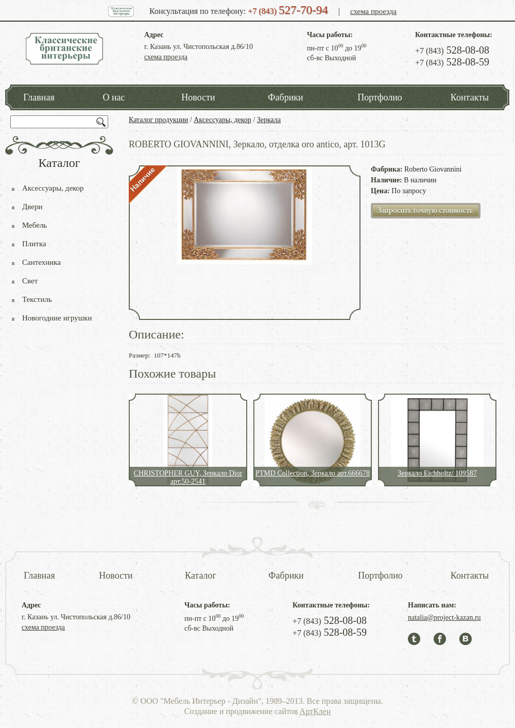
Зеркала (269, 120)
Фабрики (285, 97)
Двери (32, 206)
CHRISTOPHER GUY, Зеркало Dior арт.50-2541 (188, 477)
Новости (198, 97)
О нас (113, 97)
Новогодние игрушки (57, 318)
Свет (30, 281)
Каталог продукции (158, 120)
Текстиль (37, 299)
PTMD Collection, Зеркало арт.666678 (312, 473)
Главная (38, 97)
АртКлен (315, 711)
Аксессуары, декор (222, 120)
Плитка (34, 244)
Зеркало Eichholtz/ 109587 (437, 473)
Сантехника (41, 262)
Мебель (34, 225)
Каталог (200, 575)
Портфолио (379, 97)
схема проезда (373, 11)
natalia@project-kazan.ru (444, 617)
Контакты (470, 97)
